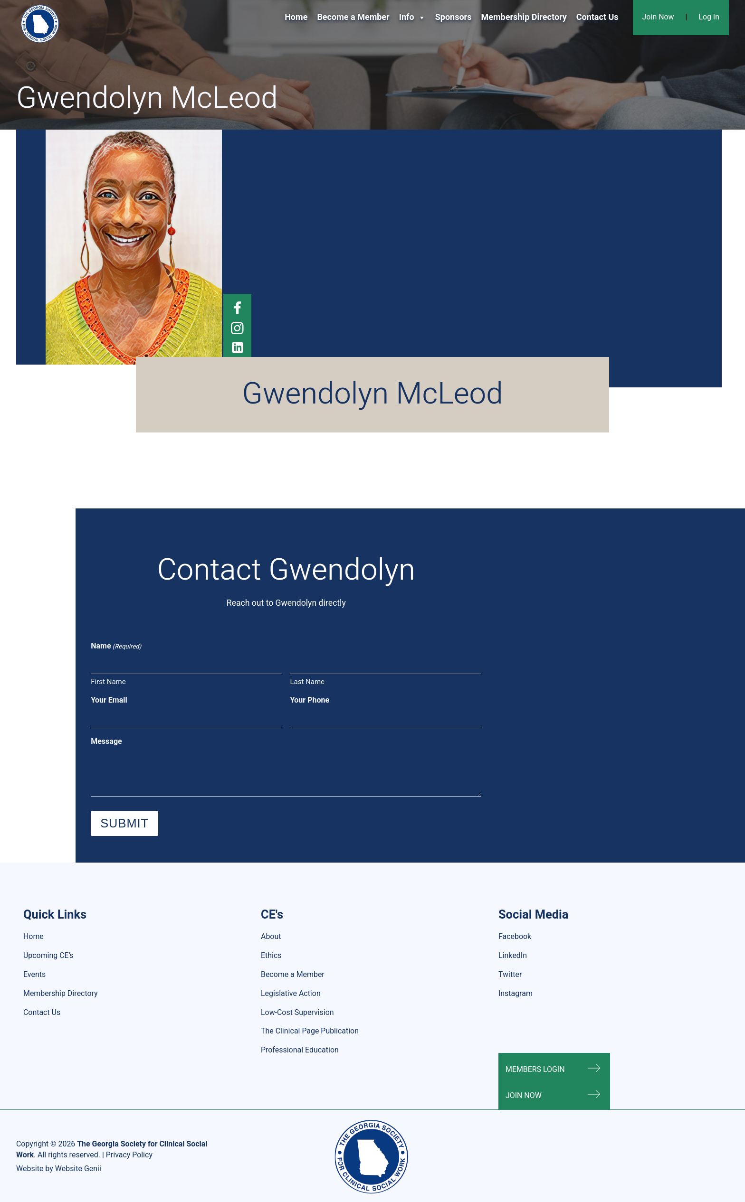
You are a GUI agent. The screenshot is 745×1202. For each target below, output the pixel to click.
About (271, 936)
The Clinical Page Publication (310, 1031)
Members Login (535, 1069)
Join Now (658, 17)
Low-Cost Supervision (297, 1012)
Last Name (307, 681)
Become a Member (353, 17)
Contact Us (597, 17)
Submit (124, 823)
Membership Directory (523, 17)
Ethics (271, 955)
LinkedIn (512, 955)
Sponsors (453, 17)
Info (412, 17)
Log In (708, 17)
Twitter (510, 974)
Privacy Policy (129, 1155)
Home (296, 17)
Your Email (109, 700)
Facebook (514, 936)
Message (106, 741)
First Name (108, 681)
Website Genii (78, 1168)
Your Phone (309, 700)
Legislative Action (291, 993)
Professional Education (300, 1050)
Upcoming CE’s (48, 955)
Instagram (515, 993)
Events (34, 974)
